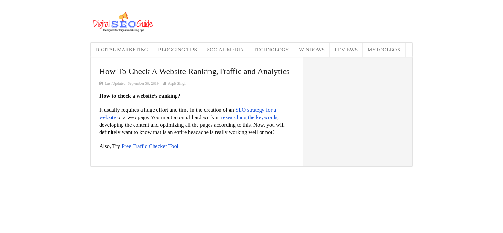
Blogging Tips (177, 49)
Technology (271, 49)
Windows (312, 49)
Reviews (346, 49)
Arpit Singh (177, 83)
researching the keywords (249, 117)
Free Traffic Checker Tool (150, 146)
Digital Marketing (121, 49)
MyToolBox (384, 49)
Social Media (225, 49)
